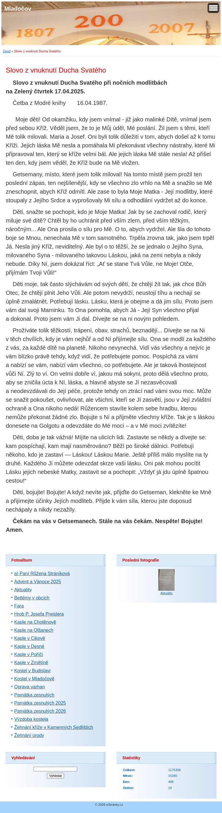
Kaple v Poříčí (28, 654)
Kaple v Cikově (29, 638)
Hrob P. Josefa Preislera (39, 614)
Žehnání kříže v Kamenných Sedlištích (53, 727)
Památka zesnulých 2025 (40, 703)
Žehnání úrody (29, 735)
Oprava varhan (29, 686)
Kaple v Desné (29, 646)
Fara (19, 605)
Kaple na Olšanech (33, 630)
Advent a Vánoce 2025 (37, 581)
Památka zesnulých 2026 (40, 711)
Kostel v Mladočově (34, 678)
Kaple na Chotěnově (35, 622)
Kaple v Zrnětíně (31, 662)
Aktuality (23, 589)
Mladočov (17, 8)
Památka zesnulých (34, 694)
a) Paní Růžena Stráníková (42, 573)
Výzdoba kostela (31, 719)
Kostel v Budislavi (32, 670)
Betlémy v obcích (31, 597)
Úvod (6, 51)
